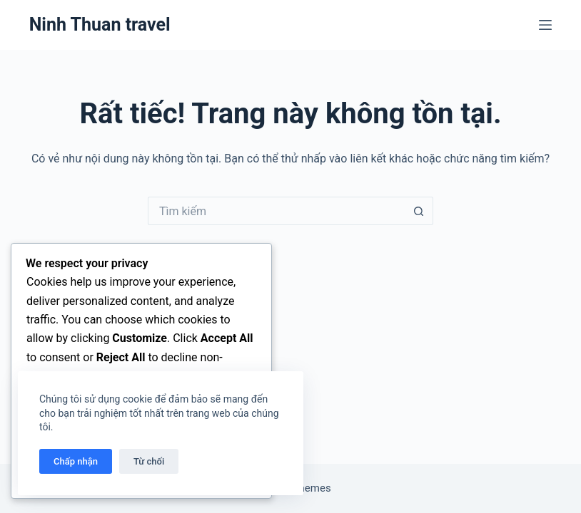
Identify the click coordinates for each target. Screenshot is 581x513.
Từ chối (148, 461)
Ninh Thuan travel (100, 24)
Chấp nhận (76, 461)
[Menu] (545, 25)
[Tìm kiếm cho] (276, 211)
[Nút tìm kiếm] (419, 211)
